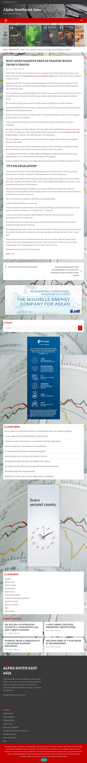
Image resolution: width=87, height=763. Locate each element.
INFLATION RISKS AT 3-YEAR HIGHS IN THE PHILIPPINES (25, 446)
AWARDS (8, 579)
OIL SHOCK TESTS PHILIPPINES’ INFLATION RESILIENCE (25, 451)
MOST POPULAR (13, 618)
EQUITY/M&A (10, 592)
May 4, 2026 (9, 633)
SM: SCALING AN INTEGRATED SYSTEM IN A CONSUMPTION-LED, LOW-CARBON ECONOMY (38, 431)
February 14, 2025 (11, 69)
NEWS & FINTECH (11, 605)
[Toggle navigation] (6, 20)
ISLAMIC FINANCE (11, 601)
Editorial (21, 69)
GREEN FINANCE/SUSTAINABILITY (17, 598)
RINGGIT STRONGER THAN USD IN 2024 (22, 267)
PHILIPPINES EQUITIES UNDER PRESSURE (20, 471)
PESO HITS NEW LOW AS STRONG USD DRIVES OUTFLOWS (26, 456)
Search (80, 328)
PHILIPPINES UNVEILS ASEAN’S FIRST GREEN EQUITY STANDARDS (29, 476)
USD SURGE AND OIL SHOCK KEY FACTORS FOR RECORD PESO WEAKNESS (32, 466)
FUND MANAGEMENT (12, 595)
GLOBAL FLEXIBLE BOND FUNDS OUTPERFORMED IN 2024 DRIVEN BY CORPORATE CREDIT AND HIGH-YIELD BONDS (64, 271)
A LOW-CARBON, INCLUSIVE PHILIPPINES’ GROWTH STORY (26, 436)
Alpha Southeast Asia (22, 9)
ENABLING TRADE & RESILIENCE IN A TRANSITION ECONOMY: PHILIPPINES (33, 441)
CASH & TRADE (10, 585)
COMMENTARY (10, 588)
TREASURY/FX (10, 611)
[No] (84, 753)
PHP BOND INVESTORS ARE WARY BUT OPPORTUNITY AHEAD (27, 461)
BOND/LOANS (10, 582)
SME (6, 608)
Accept (44, 760)
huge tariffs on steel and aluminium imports (39, 76)
